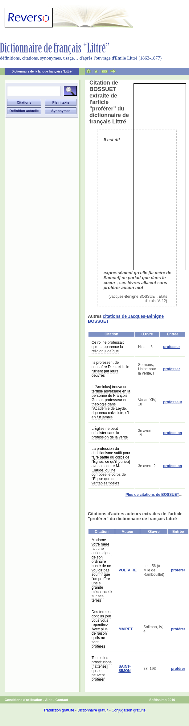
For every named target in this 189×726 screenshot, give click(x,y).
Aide (48, 700)
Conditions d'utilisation (23, 700)
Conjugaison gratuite (129, 710)
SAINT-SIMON (124, 668)
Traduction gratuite (58, 710)
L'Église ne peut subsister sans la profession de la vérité (110, 432)
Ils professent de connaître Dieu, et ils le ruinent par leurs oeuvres (110, 369)
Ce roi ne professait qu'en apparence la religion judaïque (108, 346)
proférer (178, 570)
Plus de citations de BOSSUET (152, 494)
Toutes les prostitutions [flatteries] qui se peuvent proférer (102, 669)
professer (171, 347)
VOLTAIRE (127, 570)
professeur (172, 402)
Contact (61, 700)
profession (172, 433)
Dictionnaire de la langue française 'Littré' (41, 71)
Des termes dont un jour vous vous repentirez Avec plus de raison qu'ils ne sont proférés (101, 629)
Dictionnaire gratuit (92, 710)
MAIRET (125, 629)
